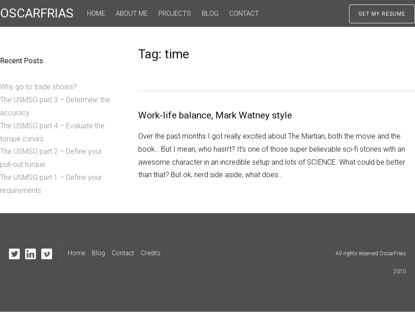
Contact (244, 13)
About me (132, 13)
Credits (151, 253)
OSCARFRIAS (37, 13)
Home (96, 13)
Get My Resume (382, 14)
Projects (174, 13)
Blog (210, 13)
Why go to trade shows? (38, 87)
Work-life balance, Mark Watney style (215, 115)
